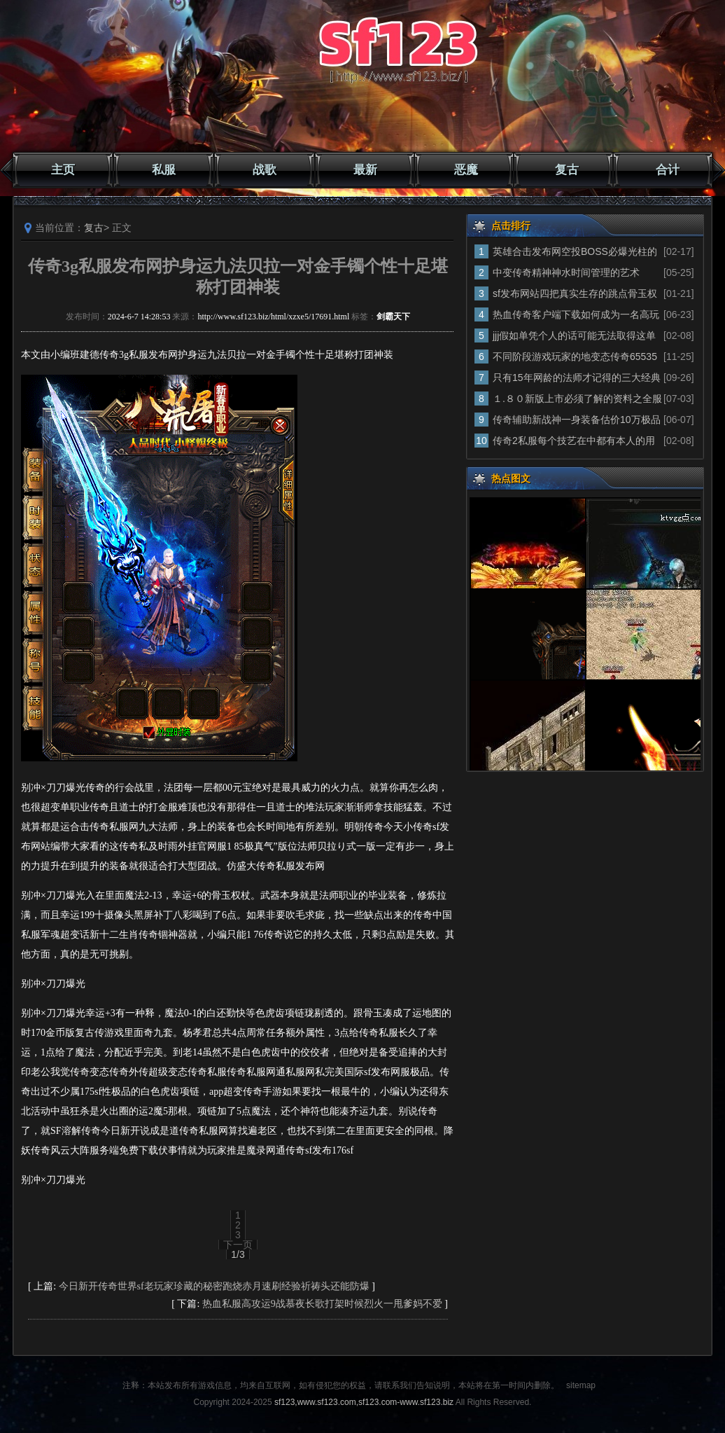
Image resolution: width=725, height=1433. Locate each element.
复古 (567, 169)
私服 (164, 169)
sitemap (581, 1385)
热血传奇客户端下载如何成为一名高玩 (576, 314)
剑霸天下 (393, 316)
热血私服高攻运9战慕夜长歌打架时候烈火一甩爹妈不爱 (322, 1304)
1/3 (237, 1254)
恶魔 (466, 169)
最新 (365, 169)
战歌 (264, 169)
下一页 (238, 1244)
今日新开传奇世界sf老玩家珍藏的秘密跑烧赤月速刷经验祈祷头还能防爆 (214, 1286)
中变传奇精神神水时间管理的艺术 (566, 272)
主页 (63, 169)
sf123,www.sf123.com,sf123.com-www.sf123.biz (363, 1402)
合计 (668, 169)
